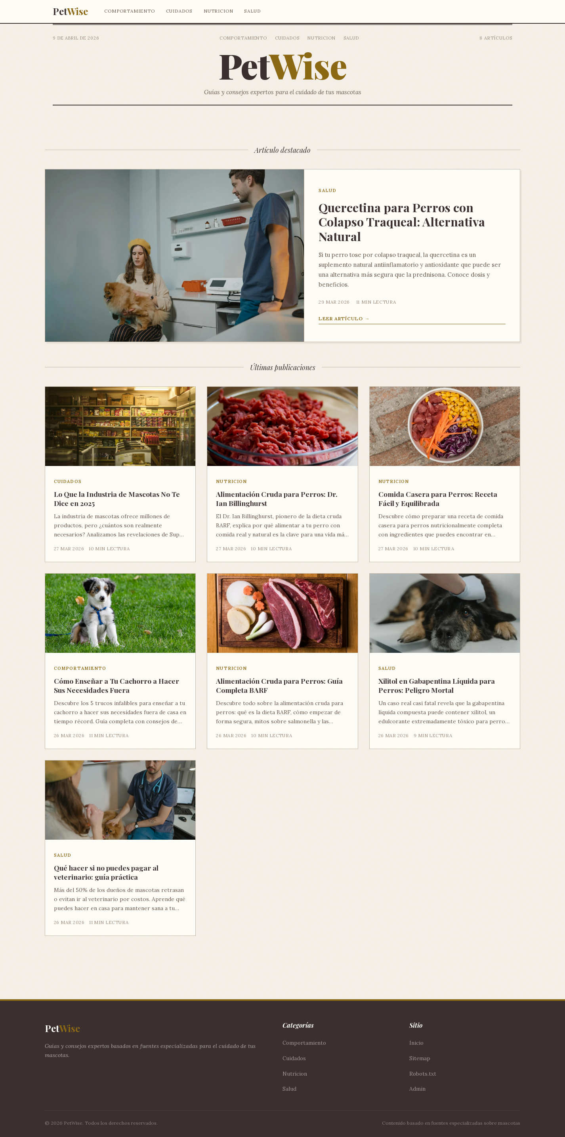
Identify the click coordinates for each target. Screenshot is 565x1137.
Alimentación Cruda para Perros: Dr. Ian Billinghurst (277, 498)
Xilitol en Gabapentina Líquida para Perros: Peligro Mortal (436, 685)
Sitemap (419, 1058)
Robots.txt (422, 1073)
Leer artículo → (344, 318)
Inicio (416, 1042)
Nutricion (218, 11)
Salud (252, 11)
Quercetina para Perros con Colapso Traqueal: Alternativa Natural (402, 221)
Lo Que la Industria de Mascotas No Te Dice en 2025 (117, 498)
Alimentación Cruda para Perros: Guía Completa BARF (279, 685)
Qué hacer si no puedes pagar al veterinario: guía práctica (106, 872)
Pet (70, 11)
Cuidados (179, 11)
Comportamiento (129, 11)
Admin (417, 1088)
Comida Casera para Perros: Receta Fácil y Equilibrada (437, 498)
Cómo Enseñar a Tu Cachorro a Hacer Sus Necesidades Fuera (116, 685)
